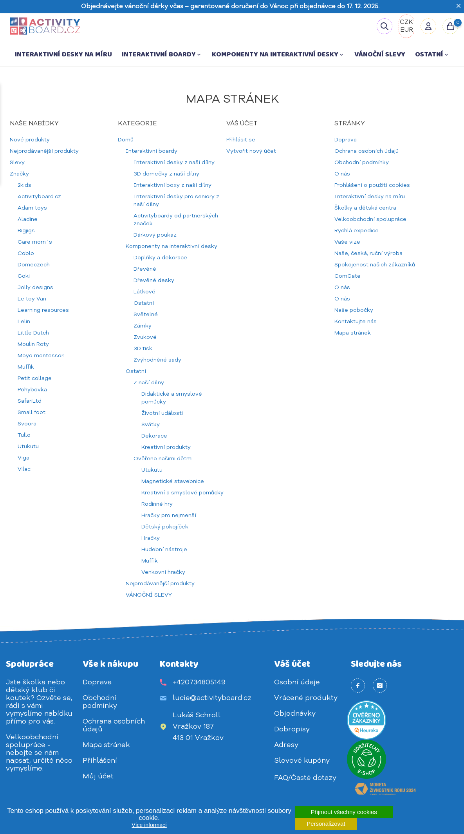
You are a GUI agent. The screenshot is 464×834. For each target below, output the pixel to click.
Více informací (149, 825)
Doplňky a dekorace (160, 258)
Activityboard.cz (39, 196)
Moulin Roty (33, 344)
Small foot (31, 412)
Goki (24, 276)
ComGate (347, 276)
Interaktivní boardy (162, 54)
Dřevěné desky (154, 280)
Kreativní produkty (166, 447)
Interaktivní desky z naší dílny (174, 162)
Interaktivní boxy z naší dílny (172, 185)
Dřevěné (145, 269)
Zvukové (145, 337)
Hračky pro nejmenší (168, 515)
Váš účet (292, 664)
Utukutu (28, 446)
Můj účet (98, 776)
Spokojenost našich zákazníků (374, 265)
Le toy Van (32, 299)
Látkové (144, 292)
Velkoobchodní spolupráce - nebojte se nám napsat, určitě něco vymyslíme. (39, 753)
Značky (19, 174)
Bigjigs (26, 230)
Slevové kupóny (302, 760)
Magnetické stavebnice (172, 481)
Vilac (24, 469)
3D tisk (143, 348)
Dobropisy (292, 729)
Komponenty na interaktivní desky (278, 54)
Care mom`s (35, 242)
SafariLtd (30, 401)
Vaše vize (347, 242)
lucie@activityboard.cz (212, 698)
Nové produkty (30, 140)
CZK (406, 22)
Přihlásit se (240, 140)
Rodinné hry (157, 504)
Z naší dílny (149, 382)
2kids (24, 185)
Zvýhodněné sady (157, 360)
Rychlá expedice (356, 230)
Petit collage (35, 378)
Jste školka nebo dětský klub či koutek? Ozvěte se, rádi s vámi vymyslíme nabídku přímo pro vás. (39, 702)
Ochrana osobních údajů (366, 151)
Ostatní (432, 54)
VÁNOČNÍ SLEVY (379, 54)
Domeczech (34, 265)
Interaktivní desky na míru (63, 54)
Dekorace (154, 436)
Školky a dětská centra (365, 208)
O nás (342, 174)
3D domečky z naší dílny (166, 174)
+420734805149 (199, 682)
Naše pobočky (353, 310)
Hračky (150, 538)
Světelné (146, 314)
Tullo (24, 435)
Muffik (26, 367)
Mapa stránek (352, 333)
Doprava (345, 140)
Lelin (24, 321)
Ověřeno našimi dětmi (163, 458)
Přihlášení (100, 760)
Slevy (17, 162)
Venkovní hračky (163, 572)
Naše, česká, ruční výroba (368, 253)
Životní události (162, 413)
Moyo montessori (41, 355)
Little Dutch (33, 333)
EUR (406, 30)
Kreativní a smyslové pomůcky (182, 493)
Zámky (143, 326)
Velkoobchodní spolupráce (370, 219)
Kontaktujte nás (355, 321)
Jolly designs (35, 287)
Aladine (28, 219)
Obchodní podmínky (361, 162)
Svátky (150, 424)
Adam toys (32, 208)
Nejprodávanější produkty (44, 151)
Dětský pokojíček (164, 527)
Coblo (26, 253)
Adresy (286, 745)
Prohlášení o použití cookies (372, 185)
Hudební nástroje (164, 549)
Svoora (27, 424)
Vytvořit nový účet (251, 151)
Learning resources (43, 310)
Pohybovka (32, 390)
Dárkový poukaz (155, 235)
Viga (23, 458)
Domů (126, 140)
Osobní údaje (297, 682)
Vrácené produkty (306, 698)
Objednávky (295, 713)
